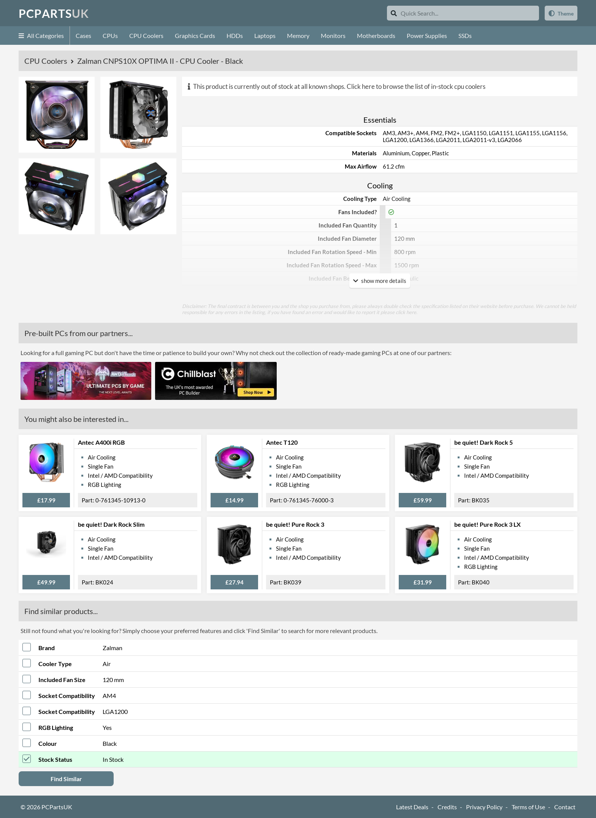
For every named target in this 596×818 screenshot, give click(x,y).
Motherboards (376, 35)
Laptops (265, 35)
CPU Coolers (146, 35)
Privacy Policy (484, 806)
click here (406, 312)
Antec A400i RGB (101, 442)
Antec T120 (282, 442)
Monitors (333, 35)
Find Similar (66, 778)
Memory (298, 35)
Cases (83, 35)
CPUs (110, 35)
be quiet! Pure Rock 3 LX (487, 524)
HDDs (235, 35)
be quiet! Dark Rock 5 (483, 442)
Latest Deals (412, 806)
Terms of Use (528, 806)
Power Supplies (427, 35)
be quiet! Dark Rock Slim (111, 524)
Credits (447, 806)
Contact (564, 806)
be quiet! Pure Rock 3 (295, 524)
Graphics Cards (195, 35)
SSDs (465, 35)
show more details (379, 280)
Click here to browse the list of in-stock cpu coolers (416, 86)
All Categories (41, 35)
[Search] (394, 13)
